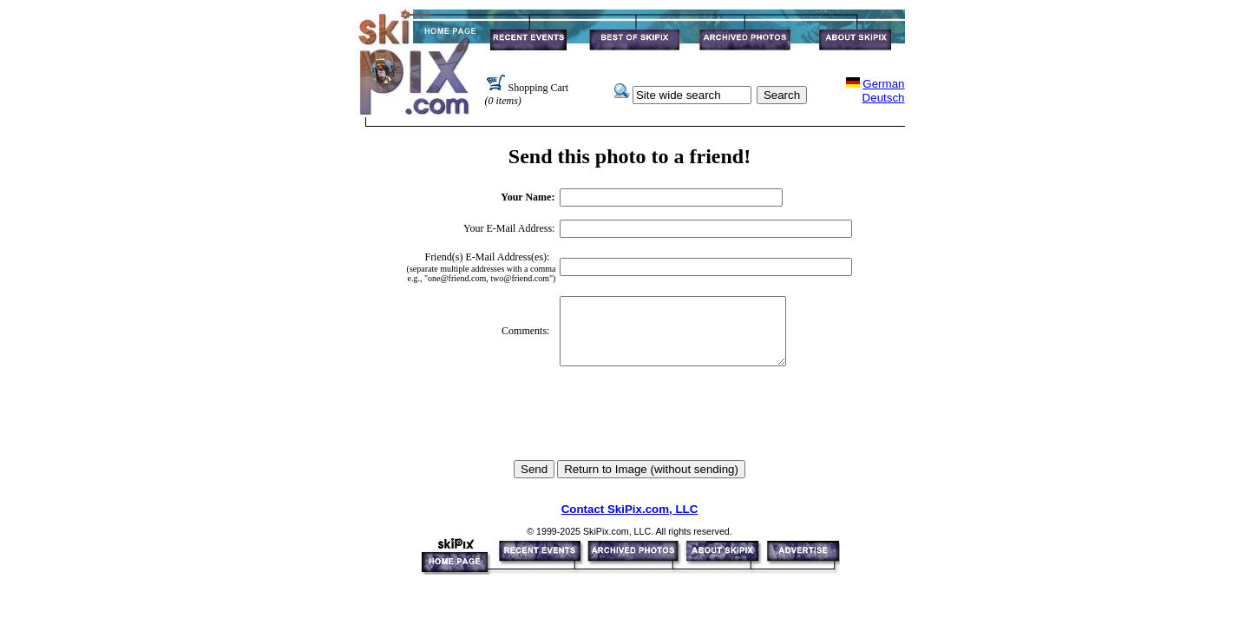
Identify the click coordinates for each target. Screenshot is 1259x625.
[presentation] (629, 426)
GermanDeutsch (883, 90)
